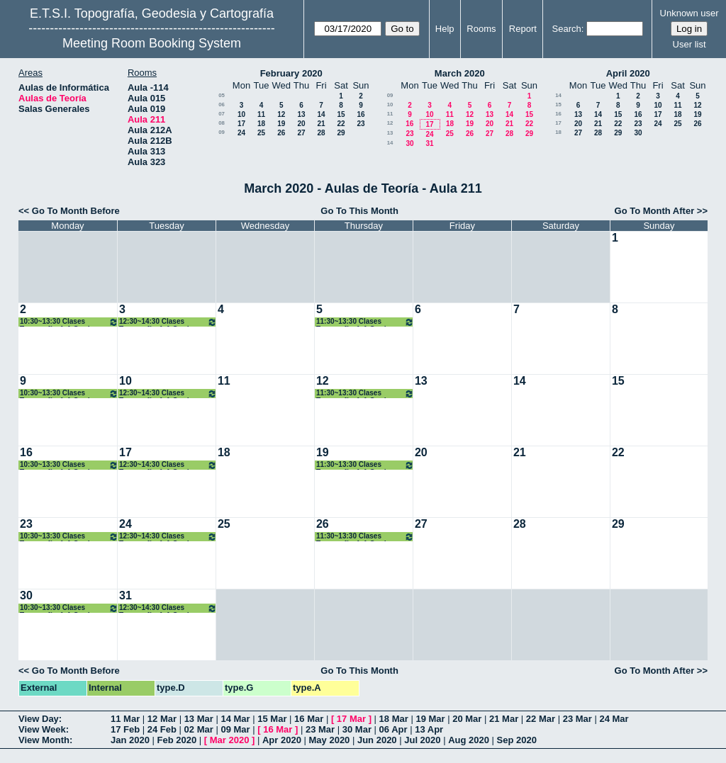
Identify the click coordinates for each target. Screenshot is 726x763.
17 (241, 124)
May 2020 (329, 740)
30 (409, 143)
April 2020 (628, 73)
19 (281, 124)
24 (241, 133)
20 (301, 124)
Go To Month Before (76, 210)
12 (281, 114)
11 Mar (125, 718)
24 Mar (613, 718)
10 (241, 114)
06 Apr (393, 729)
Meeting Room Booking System (151, 43)
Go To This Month (359, 210)
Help (444, 28)
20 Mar (466, 718)
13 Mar (198, 718)
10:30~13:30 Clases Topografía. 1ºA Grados (69, 322)
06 (221, 104)
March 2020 (460, 73)
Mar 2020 (230, 740)
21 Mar (503, 718)
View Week (42, 729)
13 (301, 114)
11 (261, 114)
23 (360, 124)
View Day (38, 718)
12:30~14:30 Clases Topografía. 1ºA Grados (168, 322)
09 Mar (235, 729)
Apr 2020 (281, 740)
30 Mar (357, 729)
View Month (43, 740)
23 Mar (577, 718)
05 (221, 95)
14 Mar (235, 718)
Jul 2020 (422, 740)
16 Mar (308, 718)
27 (301, 133)
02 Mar (198, 729)
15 (341, 114)
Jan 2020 (130, 740)
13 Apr (429, 729)
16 (360, 114)
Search (566, 28)
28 (321, 133)
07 (221, 114)
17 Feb (125, 729)
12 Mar (162, 718)
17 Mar (351, 718)
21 (321, 124)
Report (523, 28)
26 (281, 133)
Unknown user (689, 13)
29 (341, 133)
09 (221, 132)
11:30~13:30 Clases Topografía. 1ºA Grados (365, 322)
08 (221, 123)
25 (261, 133)
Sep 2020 (517, 740)
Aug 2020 (468, 740)
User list (689, 44)
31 (429, 143)
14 (321, 114)
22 (341, 124)
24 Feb (162, 729)
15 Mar (271, 718)
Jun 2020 (377, 740)
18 (261, 124)
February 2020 (291, 73)
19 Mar (430, 718)
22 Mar (540, 718)
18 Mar (393, 718)
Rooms (481, 28)
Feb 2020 (177, 740)
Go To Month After (655, 210)
